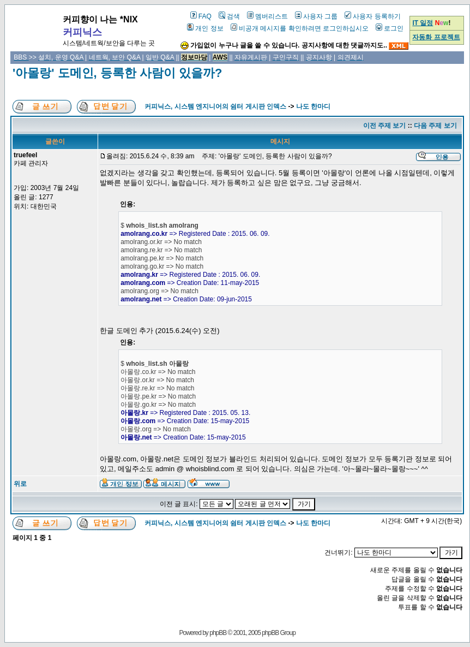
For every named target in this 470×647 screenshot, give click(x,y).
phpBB (217, 633)
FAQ (201, 16)
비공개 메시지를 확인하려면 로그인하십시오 (300, 28)
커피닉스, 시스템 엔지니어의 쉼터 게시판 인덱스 (215, 106)
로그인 (389, 28)
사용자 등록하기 (372, 16)
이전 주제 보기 (384, 125)
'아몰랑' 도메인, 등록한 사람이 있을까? (117, 73)
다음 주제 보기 (435, 125)
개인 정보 (205, 28)
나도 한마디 (313, 106)
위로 (20, 484)
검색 (229, 16)
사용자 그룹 (316, 16)
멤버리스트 (267, 16)
